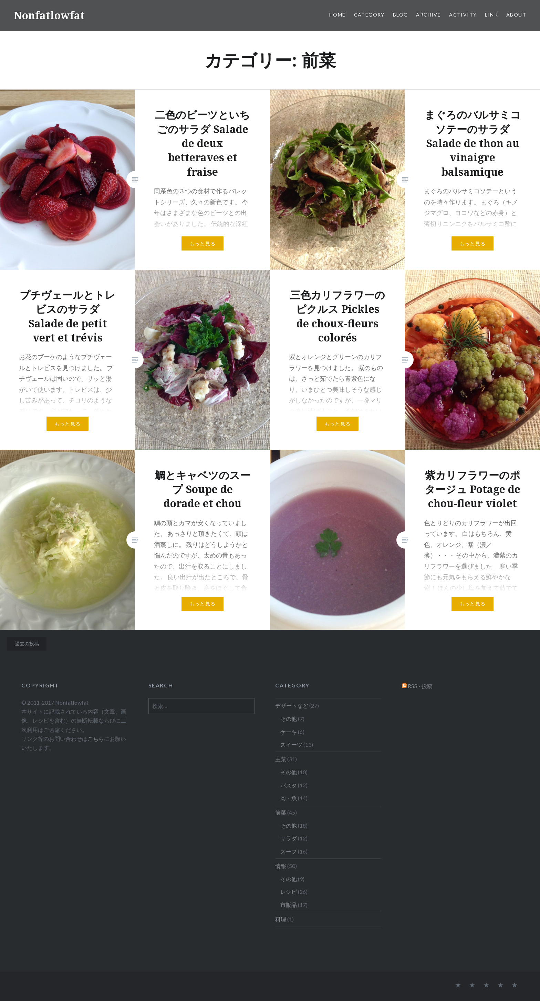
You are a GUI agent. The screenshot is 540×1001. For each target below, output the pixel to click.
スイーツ (291, 744)
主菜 (280, 759)
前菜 (280, 812)
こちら (95, 738)
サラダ (288, 838)
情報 (280, 865)
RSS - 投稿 (420, 686)
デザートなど (291, 705)
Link (491, 15)
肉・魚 (288, 798)
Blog (400, 15)
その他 (288, 718)
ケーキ (288, 731)
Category (369, 15)
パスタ (288, 785)
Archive (428, 15)
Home (337, 15)
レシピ (288, 891)
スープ (288, 851)
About (516, 15)
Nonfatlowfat (49, 15)
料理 (280, 919)
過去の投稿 (27, 643)
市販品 (288, 904)
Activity (463, 15)
